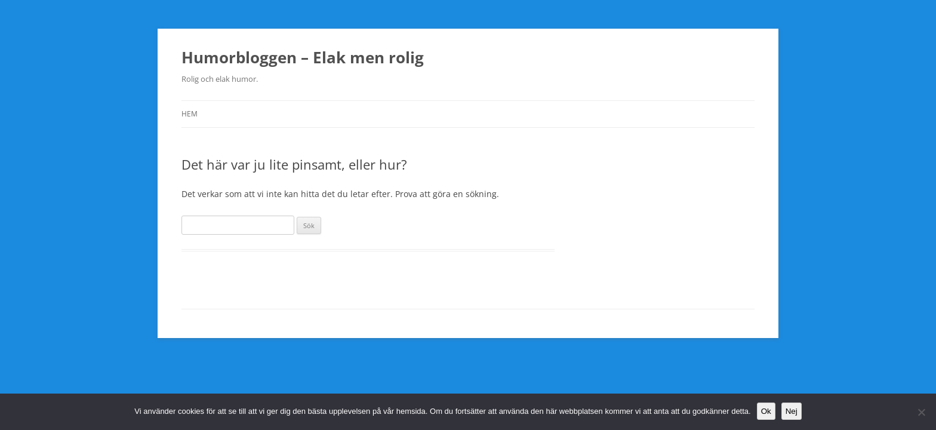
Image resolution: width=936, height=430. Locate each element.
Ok (766, 411)
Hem (189, 114)
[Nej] (921, 412)
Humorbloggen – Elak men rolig (302, 57)
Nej (792, 411)
